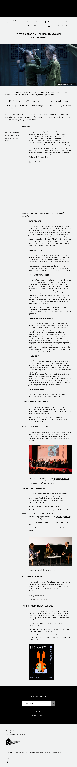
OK (53, 703)
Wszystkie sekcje (26, 25)
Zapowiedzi (39, 21)
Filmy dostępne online (49, 25)
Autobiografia (63, 510)
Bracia (57, 506)
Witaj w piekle (61, 513)
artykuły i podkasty (35, 596)
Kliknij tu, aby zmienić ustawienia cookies (50, 752)
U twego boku (58, 522)
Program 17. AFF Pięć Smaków (10, 21)
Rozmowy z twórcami (54, 21)
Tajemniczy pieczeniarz (61, 479)
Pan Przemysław (28, 732)
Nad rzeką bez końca (58, 419)
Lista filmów (37, 25)
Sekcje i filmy (26, 21)
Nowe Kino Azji (62, 25)
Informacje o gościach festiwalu (40, 570)
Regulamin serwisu (11, 734)
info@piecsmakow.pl (38, 715)
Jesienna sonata (64, 407)
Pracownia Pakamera (17, 732)
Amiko (44, 483)
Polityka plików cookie (22, 734)
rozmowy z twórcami (36, 599)
